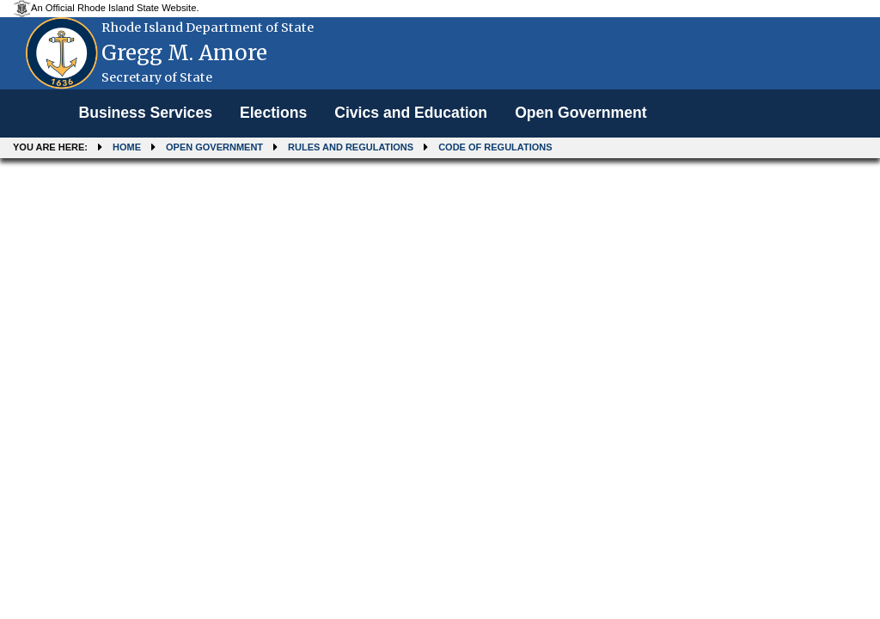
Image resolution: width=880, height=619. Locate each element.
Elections (273, 112)
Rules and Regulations (350, 147)
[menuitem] (145, 113)
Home (127, 147)
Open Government (580, 112)
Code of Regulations (495, 147)
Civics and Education (410, 112)
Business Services (145, 112)
